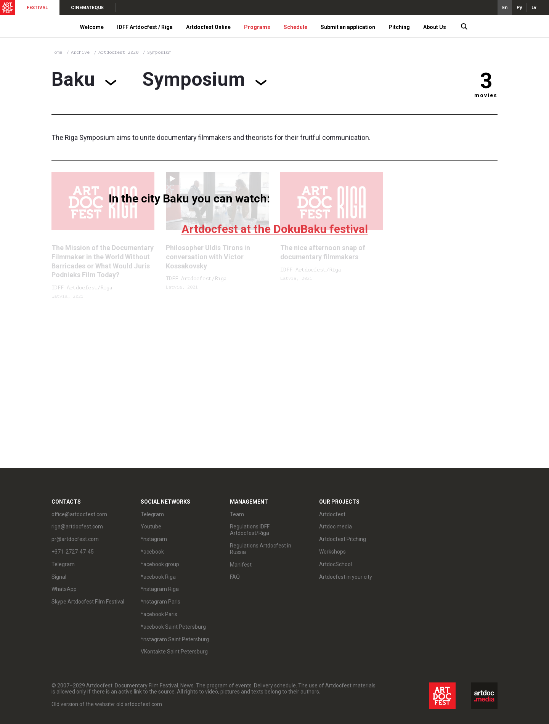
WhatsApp (64, 589)
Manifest (241, 565)
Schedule (295, 27)
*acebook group (160, 564)
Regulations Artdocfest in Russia (260, 549)
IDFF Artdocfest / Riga (145, 27)
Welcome (92, 27)
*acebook (152, 552)
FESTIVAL (37, 7)
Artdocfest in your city (345, 577)
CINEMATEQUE (87, 7)
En (504, 7)
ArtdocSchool (335, 564)
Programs (257, 27)
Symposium (159, 52)
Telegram (63, 564)
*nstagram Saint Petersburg (175, 639)
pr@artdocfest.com (75, 539)
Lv (533, 7)
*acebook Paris (159, 614)
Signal (58, 577)
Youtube (151, 526)
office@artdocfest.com (79, 514)
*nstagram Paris (160, 602)
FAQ (235, 577)
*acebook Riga (158, 577)
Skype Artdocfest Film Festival (87, 602)
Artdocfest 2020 (119, 52)
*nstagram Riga (160, 589)
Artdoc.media (335, 526)
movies (486, 95)
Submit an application (348, 27)
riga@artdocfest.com (77, 526)
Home (56, 52)
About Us (434, 27)
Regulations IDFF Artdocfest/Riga (250, 529)
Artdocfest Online (208, 27)
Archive (80, 52)
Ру (519, 7)
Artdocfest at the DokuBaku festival (274, 229)
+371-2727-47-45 (72, 552)
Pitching (399, 27)
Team (237, 514)
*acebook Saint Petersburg (173, 627)
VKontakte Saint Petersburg (174, 652)
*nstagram (154, 539)
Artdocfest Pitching (342, 539)
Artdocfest (332, 514)
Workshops (332, 552)
